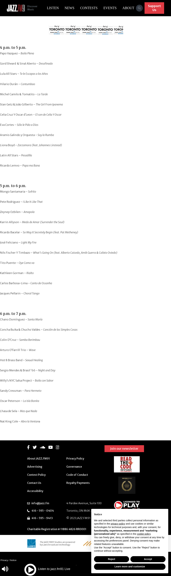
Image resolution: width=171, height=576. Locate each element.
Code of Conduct (77, 474)
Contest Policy (36, 474)
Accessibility (35, 491)
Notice (13, 560)
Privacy (4, 560)
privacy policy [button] (118, 523)
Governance (74, 466)
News (70, 8)
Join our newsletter (124, 449)
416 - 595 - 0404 (42, 510)
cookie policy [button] (144, 534)
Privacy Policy (75, 458)
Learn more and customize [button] (129, 566)
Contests (89, 8)
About (129, 8)
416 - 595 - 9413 (42, 518)
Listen (53, 8)
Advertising (34, 466)
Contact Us (34, 483)
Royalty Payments (78, 483)
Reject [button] (111, 559)
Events (110, 8)
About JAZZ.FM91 (38, 458)
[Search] (139, 8)
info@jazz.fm (40, 503)
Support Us (154, 8)
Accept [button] (148, 559)
